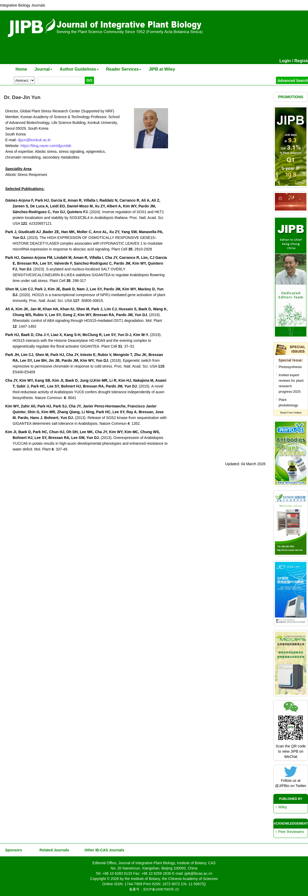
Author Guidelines (79, 69)
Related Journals (53, 850)
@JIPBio (282, 786)
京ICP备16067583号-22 (161, 889)
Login (285, 61)
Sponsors (12, 850)
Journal (43, 69)
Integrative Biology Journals (22, 5)
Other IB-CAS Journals (102, 850)
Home (21, 69)
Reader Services (124, 69)
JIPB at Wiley (162, 69)
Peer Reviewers (291, 832)
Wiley (282, 807)
